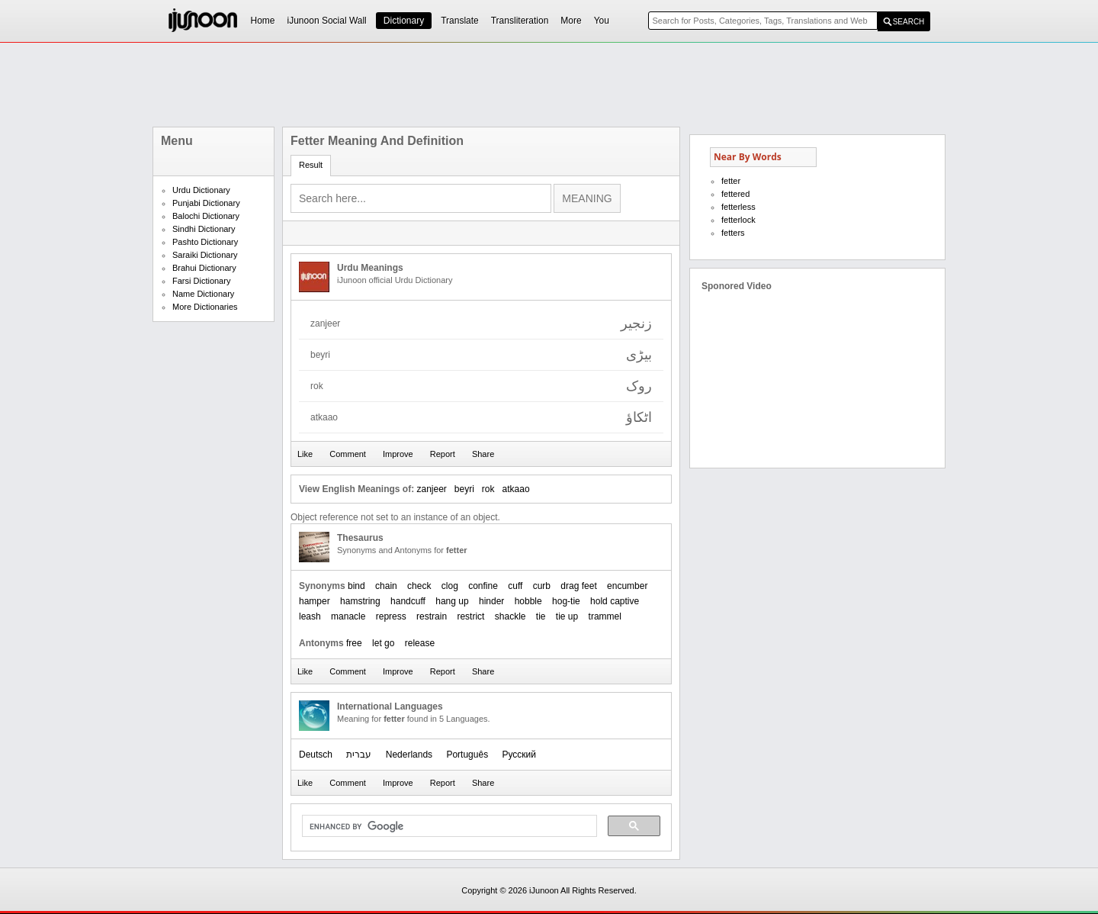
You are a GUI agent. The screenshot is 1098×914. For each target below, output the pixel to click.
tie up (567, 616)
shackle (510, 616)
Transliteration (520, 20)
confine (483, 586)
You (601, 20)
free (354, 643)
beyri (464, 489)
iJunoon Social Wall (327, 20)
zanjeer (431, 489)
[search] (448, 826)
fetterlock (738, 219)
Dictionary (404, 20)
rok (488, 489)
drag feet (578, 586)
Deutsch (315, 754)
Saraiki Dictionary (205, 254)
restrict (470, 616)
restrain (431, 616)
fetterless (738, 206)
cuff (515, 586)
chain (386, 586)
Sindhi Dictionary (204, 228)
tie (541, 616)
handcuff (407, 601)
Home (263, 20)
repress (391, 616)
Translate (460, 20)
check (419, 586)
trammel (605, 616)
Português (467, 754)
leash (310, 616)
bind (356, 586)
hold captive (614, 601)
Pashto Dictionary (205, 241)
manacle (348, 616)
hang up (451, 601)
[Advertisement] (549, 84)
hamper (314, 601)
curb (542, 586)
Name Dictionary (203, 293)
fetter (730, 180)
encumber (627, 586)
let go (383, 643)
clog (449, 586)
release (420, 643)
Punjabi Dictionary (206, 203)
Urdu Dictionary (201, 190)
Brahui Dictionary (204, 267)
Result (311, 164)
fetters (733, 232)
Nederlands (409, 754)
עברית (358, 754)
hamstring (360, 601)
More (570, 20)
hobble (528, 601)
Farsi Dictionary (201, 280)
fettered (735, 193)
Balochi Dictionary (205, 215)
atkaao (516, 489)
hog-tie (566, 601)
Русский (519, 754)
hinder (491, 601)
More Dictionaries (205, 306)
